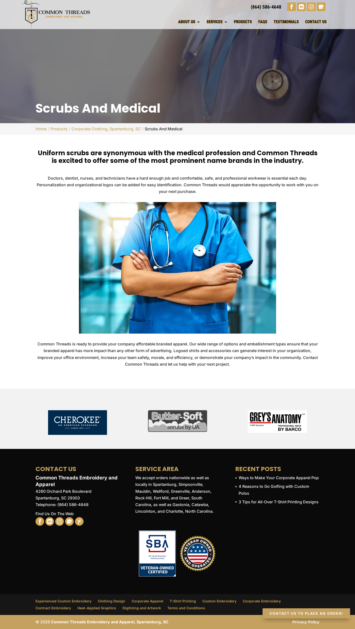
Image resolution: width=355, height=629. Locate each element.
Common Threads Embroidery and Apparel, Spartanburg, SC (109, 621)
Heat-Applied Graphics (96, 608)
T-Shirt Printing (183, 601)
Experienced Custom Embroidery (63, 601)
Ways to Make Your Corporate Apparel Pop (279, 477)
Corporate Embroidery (262, 601)
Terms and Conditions (186, 608)
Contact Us (316, 21)
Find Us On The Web (55, 513)
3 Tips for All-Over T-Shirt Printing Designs (279, 501)
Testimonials (286, 21)
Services (215, 21)
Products (243, 21)
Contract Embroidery (53, 608)
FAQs (262, 21)
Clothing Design (111, 601)
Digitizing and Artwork (142, 608)
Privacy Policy (306, 621)
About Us (186, 21)
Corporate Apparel (147, 601)
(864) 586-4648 (266, 7)
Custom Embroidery (219, 601)
